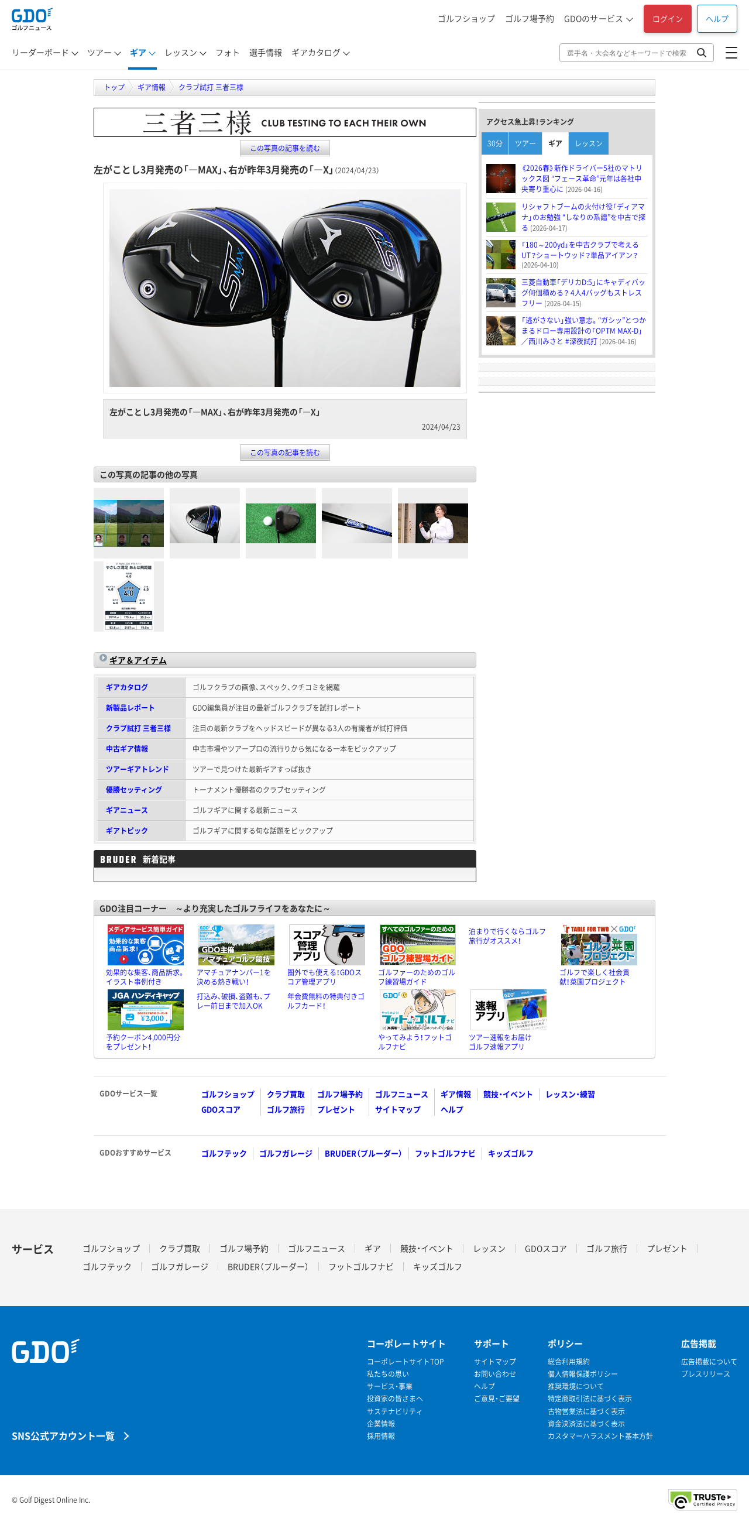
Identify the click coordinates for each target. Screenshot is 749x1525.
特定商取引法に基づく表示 (590, 1399)
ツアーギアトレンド (137, 769)
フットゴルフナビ (445, 1153)
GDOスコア (220, 1109)
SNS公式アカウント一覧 (63, 1435)
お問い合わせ (495, 1374)
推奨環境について (576, 1386)
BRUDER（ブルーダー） (364, 1153)
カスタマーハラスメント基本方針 (600, 1436)
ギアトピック (127, 830)
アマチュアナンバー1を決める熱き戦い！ (234, 977)
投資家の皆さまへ (395, 1399)
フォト (227, 52)
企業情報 (381, 1424)
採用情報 (381, 1436)
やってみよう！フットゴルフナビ (415, 1042)
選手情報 (265, 52)
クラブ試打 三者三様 (138, 728)
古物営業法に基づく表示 (586, 1412)
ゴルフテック (224, 1153)
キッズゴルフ (511, 1153)
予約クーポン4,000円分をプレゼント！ (143, 1042)
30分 (495, 143)
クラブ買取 (286, 1093)
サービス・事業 (390, 1386)
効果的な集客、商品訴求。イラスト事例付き (145, 977)
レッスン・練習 (570, 1093)
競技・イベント (508, 1093)
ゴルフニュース (401, 1093)
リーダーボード (40, 52)
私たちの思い (388, 1374)
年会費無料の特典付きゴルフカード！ (326, 1001)
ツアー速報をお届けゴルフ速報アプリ (500, 1042)
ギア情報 (456, 1093)
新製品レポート (130, 707)
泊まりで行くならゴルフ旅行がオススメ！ (507, 936)
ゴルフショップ (466, 18)
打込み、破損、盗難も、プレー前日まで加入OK (233, 1001)
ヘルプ (717, 18)
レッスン (180, 52)
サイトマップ (398, 1109)
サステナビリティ (395, 1412)
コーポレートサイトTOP (405, 1362)
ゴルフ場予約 (529, 18)
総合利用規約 (569, 1362)
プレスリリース (705, 1374)
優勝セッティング (134, 789)
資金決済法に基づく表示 (586, 1424)
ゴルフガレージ (285, 1153)
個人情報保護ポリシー (583, 1374)
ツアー (99, 52)
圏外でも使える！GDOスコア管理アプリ (324, 977)
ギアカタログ (316, 52)
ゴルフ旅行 (286, 1109)
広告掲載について (709, 1362)
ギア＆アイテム (138, 660)
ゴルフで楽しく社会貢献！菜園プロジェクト (594, 977)
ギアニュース (127, 810)
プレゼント (336, 1109)
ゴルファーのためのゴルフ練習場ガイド (416, 977)
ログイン (667, 18)
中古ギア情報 (127, 748)
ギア (138, 52)
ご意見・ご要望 (497, 1399)
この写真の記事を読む (285, 148)
